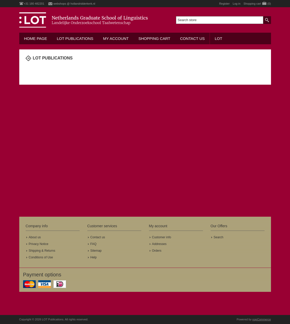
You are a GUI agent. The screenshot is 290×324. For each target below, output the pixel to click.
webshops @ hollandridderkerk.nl (74, 3)
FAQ (93, 244)
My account (116, 38)
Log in (236, 3)
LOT (218, 38)
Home (28, 69)
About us (35, 237)
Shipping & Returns (42, 250)
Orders (157, 250)
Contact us (192, 38)
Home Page (35, 38)
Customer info (161, 237)
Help (93, 257)
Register (224, 3)
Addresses (159, 244)
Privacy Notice (39, 244)
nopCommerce (261, 319)
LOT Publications (75, 38)
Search (218, 237)
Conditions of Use (41, 257)
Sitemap (96, 250)
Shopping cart (154, 38)
